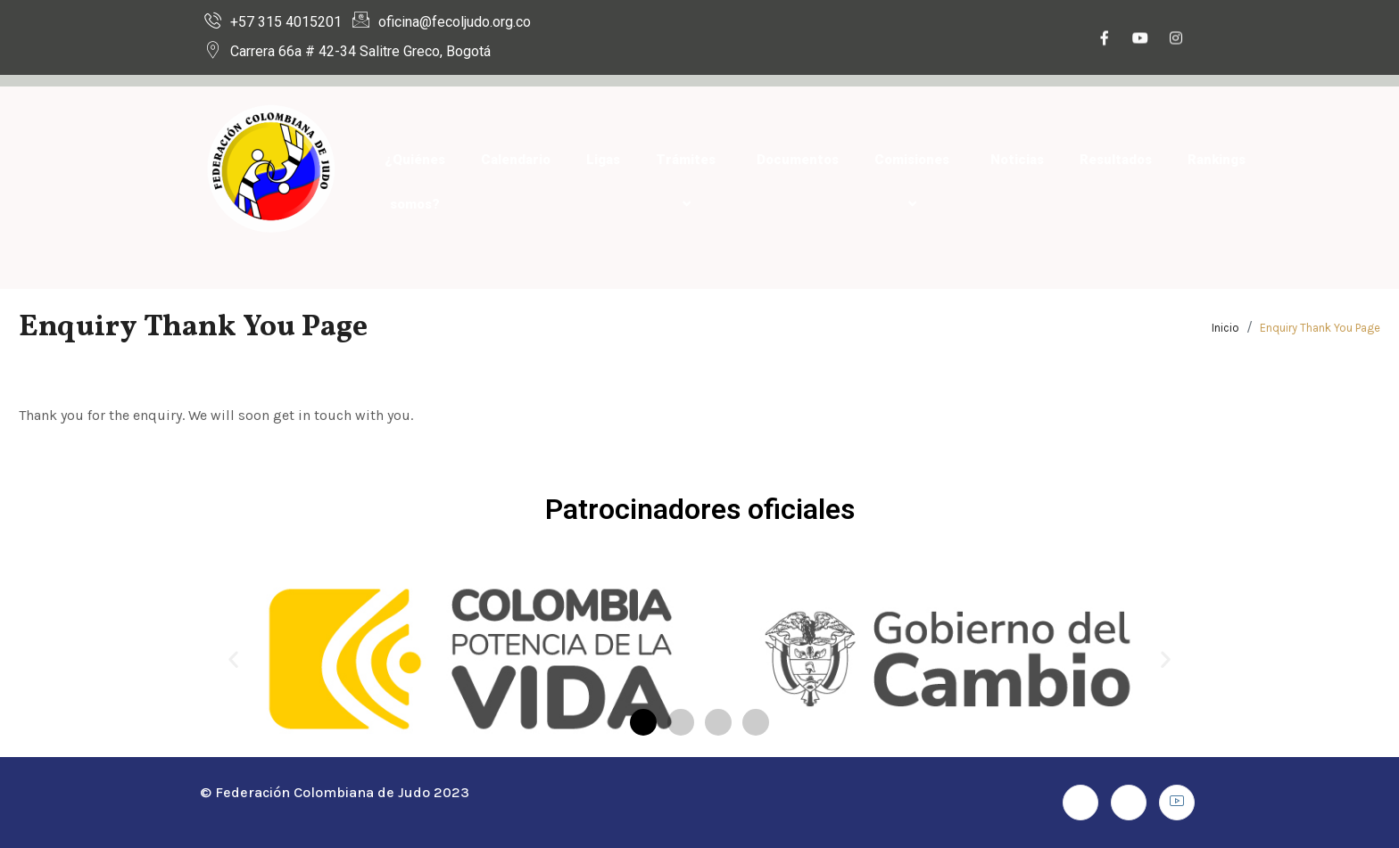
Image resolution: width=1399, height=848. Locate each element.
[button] (233, 659)
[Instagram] (1176, 39)
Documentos (798, 160)
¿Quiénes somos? (415, 182)
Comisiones (914, 182)
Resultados (1116, 160)
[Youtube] (1140, 39)
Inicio (1225, 327)
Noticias (1017, 160)
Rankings (1217, 160)
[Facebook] (1104, 39)
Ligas (603, 160)
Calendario (515, 160)
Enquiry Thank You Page (1320, 327)
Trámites (688, 182)
